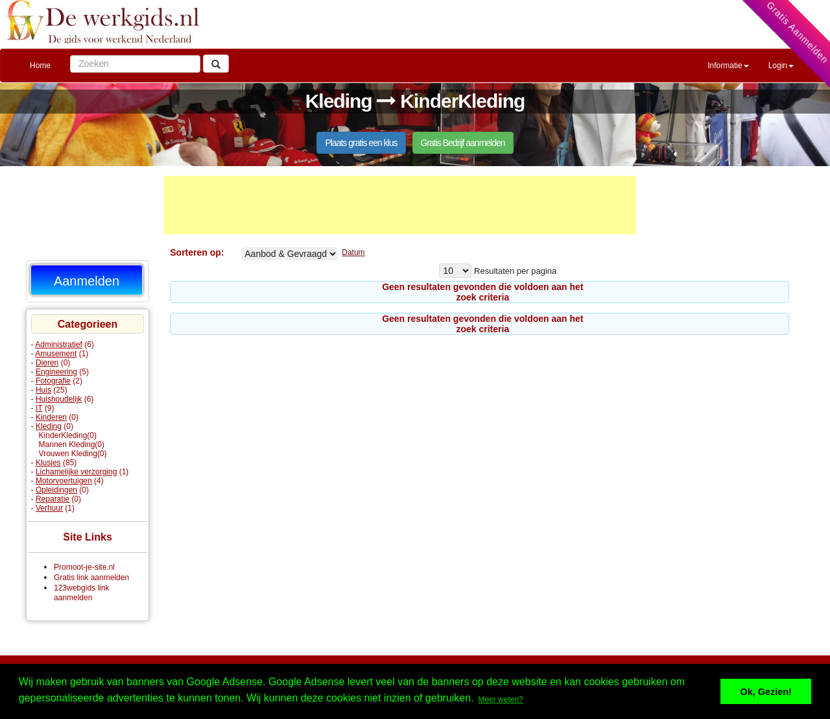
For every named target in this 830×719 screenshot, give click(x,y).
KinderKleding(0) (68, 435)
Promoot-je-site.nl (84, 567)
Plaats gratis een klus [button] (361, 143)
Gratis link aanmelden (91, 577)
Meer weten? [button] (500, 699)
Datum (353, 252)
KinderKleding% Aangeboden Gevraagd (289, 253)
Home (40, 65)
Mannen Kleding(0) (71, 444)
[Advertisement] (400, 205)
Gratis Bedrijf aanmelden (463, 143)
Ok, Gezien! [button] (766, 692)
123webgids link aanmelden (81, 592)
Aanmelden (86, 281)
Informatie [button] (727, 65)
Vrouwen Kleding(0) (73, 453)
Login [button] (781, 65)
